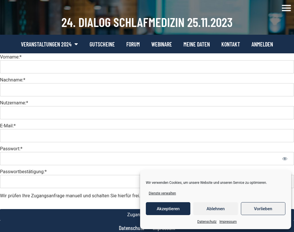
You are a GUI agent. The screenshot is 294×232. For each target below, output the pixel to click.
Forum (133, 44)
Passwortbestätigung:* (23, 171)
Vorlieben (263, 208)
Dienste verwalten (162, 193)
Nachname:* (12, 80)
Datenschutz (206, 222)
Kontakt (230, 44)
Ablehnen (215, 208)
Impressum (228, 222)
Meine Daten (196, 44)
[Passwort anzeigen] (284, 158)
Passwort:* (11, 148)
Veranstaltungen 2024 (49, 44)
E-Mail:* (8, 125)
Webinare (161, 44)
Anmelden (262, 44)
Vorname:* (11, 57)
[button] (286, 8)
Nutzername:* (14, 103)
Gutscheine (102, 44)
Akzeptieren (168, 208)
